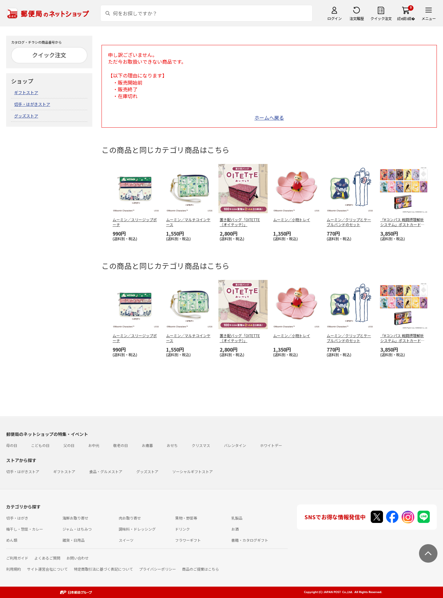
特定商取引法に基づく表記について (103, 569)
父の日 (68, 445)
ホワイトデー (271, 445)
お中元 (93, 445)
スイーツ (126, 540)
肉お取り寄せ (130, 517)
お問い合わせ (77, 557)
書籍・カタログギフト (249, 540)
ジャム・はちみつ (77, 529)
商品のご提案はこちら (200, 569)
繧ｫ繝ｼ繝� (406, 18)
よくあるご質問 (47, 557)
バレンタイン (235, 445)
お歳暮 (147, 445)
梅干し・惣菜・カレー (24, 529)
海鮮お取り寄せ (75, 517)
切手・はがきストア (32, 104)
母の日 (11, 445)
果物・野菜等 (186, 517)
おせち (172, 445)
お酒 (235, 529)
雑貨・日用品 (73, 540)
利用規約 (13, 569)
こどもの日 (40, 445)
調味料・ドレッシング (137, 529)
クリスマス (201, 445)
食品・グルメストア (105, 471)
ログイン (334, 18)
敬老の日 (120, 445)
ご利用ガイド (17, 557)
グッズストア (26, 116)
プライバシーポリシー (157, 569)
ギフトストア (26, 92)
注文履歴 (356, 18)
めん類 (11, 540)
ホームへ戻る (269, 117)
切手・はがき (17, 517)
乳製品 (236, 517)
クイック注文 (381, 18)
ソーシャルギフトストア (192, 471)
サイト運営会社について (47, 569)
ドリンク (182, 529)
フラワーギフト (188, 540)
